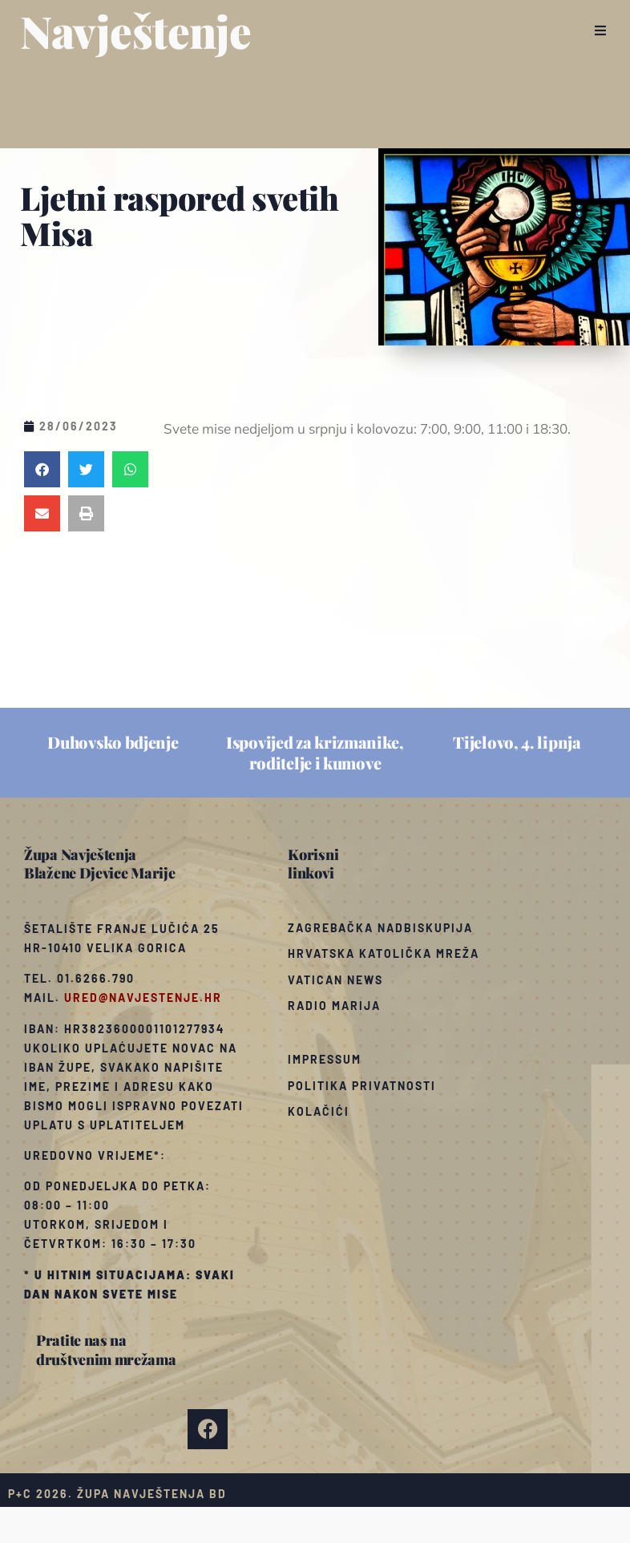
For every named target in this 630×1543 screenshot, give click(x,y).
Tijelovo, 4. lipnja (516, 742)
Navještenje (136, 30)
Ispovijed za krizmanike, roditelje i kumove (315, 752)
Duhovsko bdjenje (112, 742)
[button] (600, 30)
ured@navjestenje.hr (143, 997)
